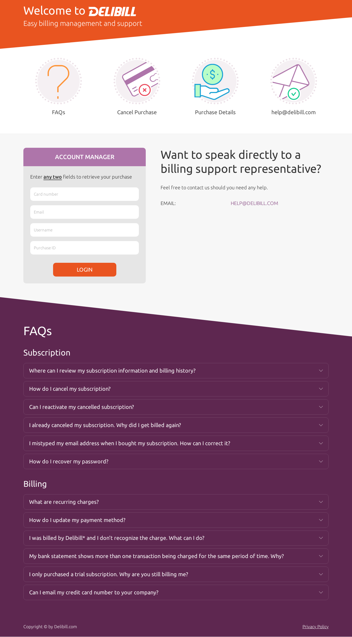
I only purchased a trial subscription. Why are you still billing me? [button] (108, 574)
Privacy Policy (315, 626)
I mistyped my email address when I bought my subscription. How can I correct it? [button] (129, 443)
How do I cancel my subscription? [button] (70, 389)
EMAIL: (168, 203)
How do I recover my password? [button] (68, 461)
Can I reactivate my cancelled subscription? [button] (81, 407)
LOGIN (85, 269)
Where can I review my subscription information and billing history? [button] (112, 370)
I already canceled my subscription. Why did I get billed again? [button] (105, 425)
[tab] (176, 370)
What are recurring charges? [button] (64, 502)
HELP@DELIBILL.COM (254, 203)
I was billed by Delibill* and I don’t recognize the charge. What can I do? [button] (116, 538)
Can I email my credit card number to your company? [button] (93, 592)
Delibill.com (65, 626)
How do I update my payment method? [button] (77, 520)
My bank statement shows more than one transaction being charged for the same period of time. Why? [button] (156, 556)
